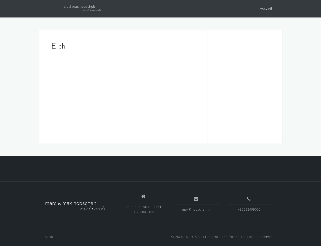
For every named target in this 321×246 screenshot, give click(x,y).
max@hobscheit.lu (196, 209)
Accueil (266, 8)
